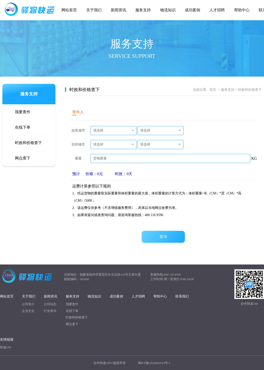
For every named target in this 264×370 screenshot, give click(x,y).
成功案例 (192, 10)
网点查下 (22, 158)
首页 (212, 90)
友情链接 (6, 339)
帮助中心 (242, 10)
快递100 (5, 347)
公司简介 (28, 304)
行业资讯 (50, 311)
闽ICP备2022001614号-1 (154, 363)
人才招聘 (217, 10)
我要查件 (22, 112)
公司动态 (50, 304)
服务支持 (143, 10)
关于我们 (94, 10)
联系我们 (182, 296)
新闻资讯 (118, 10)
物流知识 (168, 10)
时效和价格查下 (28, 143)
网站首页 (69, 10)
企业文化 (28, 311)
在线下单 (22, 127)
